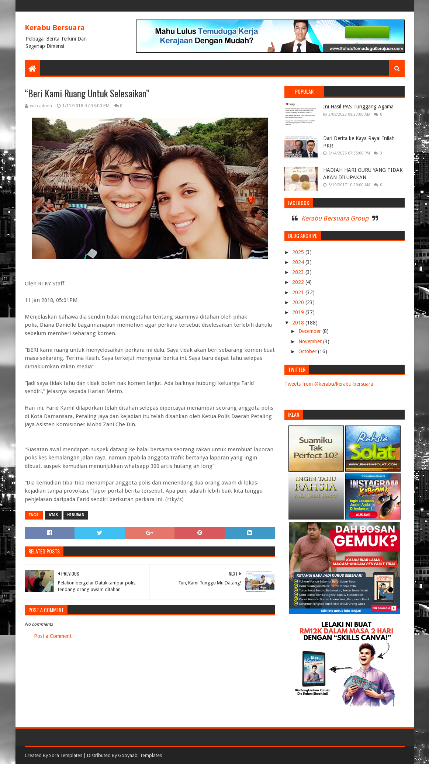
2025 (298, 252)
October (308, 351)
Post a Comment (53, 636)
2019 (298, 312)
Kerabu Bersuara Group (335, 218)
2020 (298, 302)
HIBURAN (75, 515)
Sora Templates (65, 755)
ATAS (53, 515)
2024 (298, 262)
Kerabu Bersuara (55, 27)
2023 (298, 272)
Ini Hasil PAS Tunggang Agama (358, 107)
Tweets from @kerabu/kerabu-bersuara (328, 384)
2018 (298, 323)
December (310, 331)
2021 (298, 292)
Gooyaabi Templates (140, 755)
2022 (298, 282)
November (310, 341)
